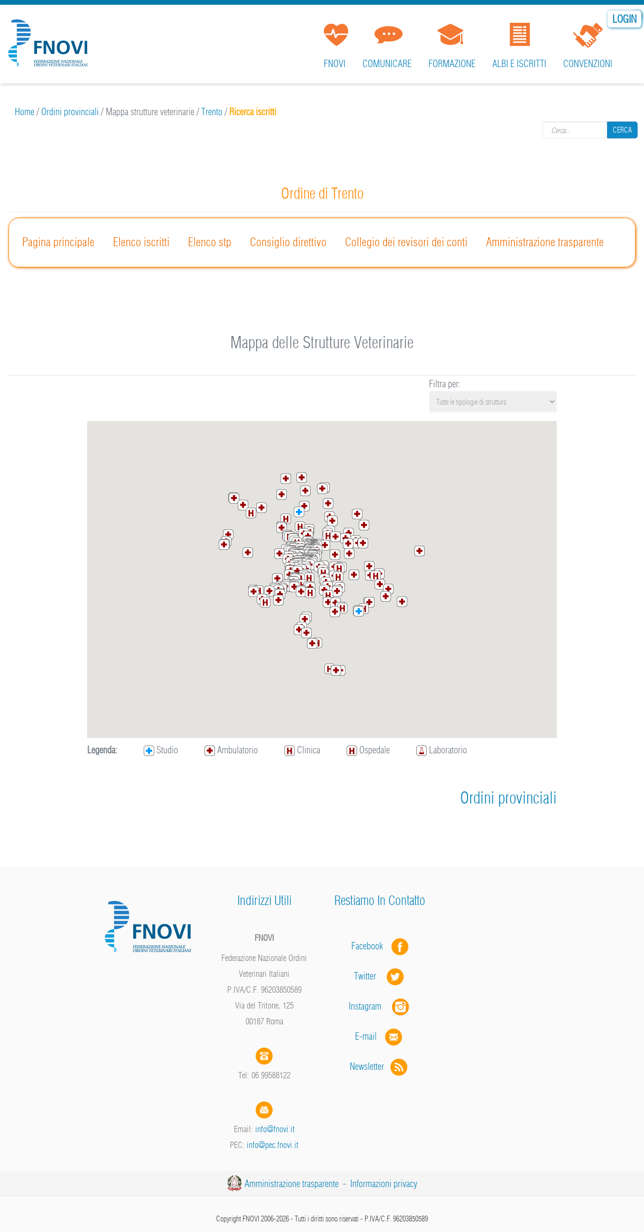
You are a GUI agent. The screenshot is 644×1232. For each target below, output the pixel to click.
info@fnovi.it (275, 1129)
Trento (211, 112)
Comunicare (387, 64)
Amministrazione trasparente (545, 242)
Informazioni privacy (383, 1184)
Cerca (622, 130)
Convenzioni (587, 64)
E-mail (366, 1036)
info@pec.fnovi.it (272, 1145)
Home (24, 112)
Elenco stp (209, 242)
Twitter (380, 976)
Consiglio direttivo (288, 242)
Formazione (451, 64)
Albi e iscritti (519, 64)
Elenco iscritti (141, 242)
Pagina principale (58, 242)
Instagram (380, 1006)
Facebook (370, 946)
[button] (322, 488)
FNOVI (335, 64)
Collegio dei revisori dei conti (406, 242)
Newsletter (379, 1066)
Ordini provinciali (70, 112)
